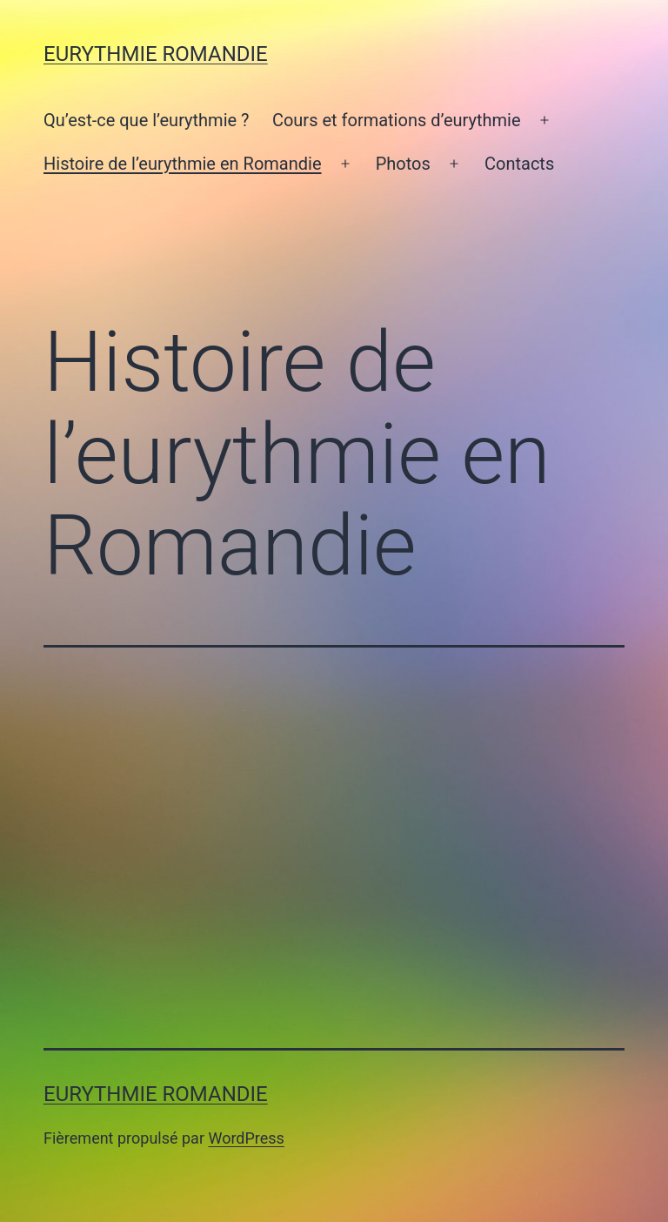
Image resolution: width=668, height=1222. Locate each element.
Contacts (519, 163)
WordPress (246, 1138)
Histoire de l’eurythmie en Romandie (182, 163)
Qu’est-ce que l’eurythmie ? (146, 120)
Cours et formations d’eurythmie (396, 120)
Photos (403, 163)
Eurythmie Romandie (155, 54)
